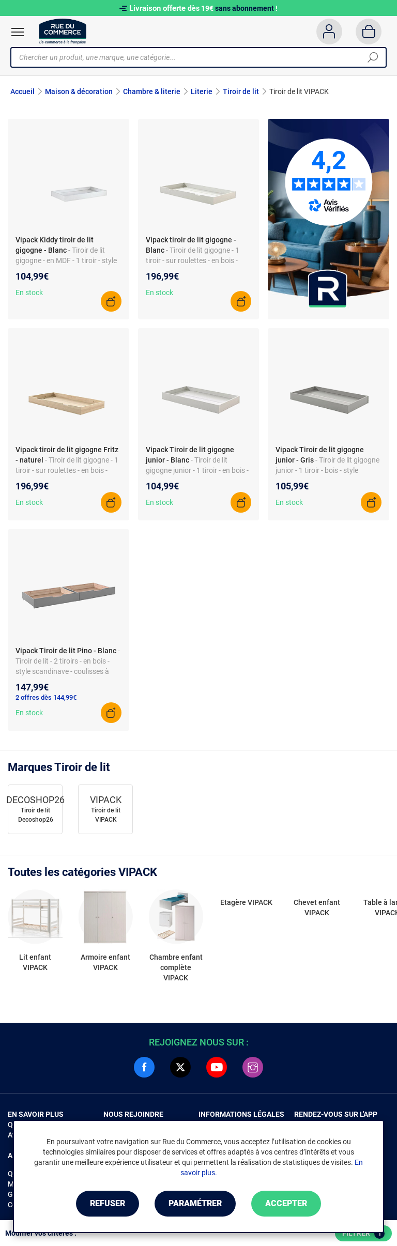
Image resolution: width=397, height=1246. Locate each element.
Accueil (22, 91)
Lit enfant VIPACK (35, 962)
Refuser (107, 1203)
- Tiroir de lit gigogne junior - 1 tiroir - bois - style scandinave (327, 470)
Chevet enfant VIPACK (317, 907)
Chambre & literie (151, 91)
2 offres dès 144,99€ (46, 697)
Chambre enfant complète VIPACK (176, 967)
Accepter (286, 1203)
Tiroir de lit (241, 91)
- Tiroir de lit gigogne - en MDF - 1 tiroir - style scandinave (66, 260)
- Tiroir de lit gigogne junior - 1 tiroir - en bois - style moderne (197, 470)
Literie (201, 91)
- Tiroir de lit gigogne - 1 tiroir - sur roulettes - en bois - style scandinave (192, 260)
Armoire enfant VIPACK (105, 962)
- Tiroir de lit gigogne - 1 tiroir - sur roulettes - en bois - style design (67, 470)
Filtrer (363, 1233)
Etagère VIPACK (246, 902)
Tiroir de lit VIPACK (105, 815)
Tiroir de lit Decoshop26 (35, 815)
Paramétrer (195, 1203)
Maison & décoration (79, 91)
